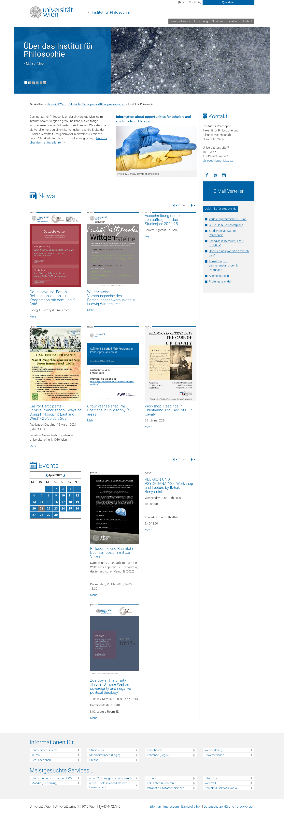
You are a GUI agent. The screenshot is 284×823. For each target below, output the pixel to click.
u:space (152, 778)
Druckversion (245, 806)
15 (48, 502)
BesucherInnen (41, 760)
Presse (93, 760)
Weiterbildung (213, 750)
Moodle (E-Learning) (44, 783)
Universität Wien (56, 104)
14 (41, 502)
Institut (247, 21)
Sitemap (155, 806)
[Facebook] (207, 175)
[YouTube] (215, 175)
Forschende (154, 750)
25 (70, 508)
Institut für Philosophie (111, 12)
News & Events (180, 21)
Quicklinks (228, 2)
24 (63, 508)
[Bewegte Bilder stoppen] (44, 82)
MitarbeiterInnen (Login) (104, 755)
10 (63, 495)
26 (77, 508)
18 (70, 502)
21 (41, 508)
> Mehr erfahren (34, 64)
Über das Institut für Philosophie (58, 50)
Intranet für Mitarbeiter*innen (165, 788)
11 (70, 495)
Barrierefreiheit (191, 806)
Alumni (36, 755)
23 (56, 508)
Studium (217, 21)
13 (34, 502)
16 (56, 502)
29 (48, 515)
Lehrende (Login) (158, 755)
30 (56, 515)
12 (77, 495)
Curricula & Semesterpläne (226, 225)
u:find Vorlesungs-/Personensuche (111, 778)
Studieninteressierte (44, 750)
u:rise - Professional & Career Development (108, 785)
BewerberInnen (214, 755)
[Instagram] (224, 175)
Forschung (201, 21)
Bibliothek (211, 778)
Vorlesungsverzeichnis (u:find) (228, 219)
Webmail (210, 783)
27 (34, 515)
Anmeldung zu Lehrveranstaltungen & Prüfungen (223, 266)
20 (34, 508)
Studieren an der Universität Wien (53, 778)
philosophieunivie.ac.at (218, 160)
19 (77, 502)
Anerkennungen (219, 276)
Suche (195, 2)
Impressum (171, 806)
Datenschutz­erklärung (219, 806)
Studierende (97, 750)
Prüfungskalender (220, 281)
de (182, 2)
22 (48, 508)
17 (63, 502)
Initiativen (233, 21)
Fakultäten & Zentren (160, 783)
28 (41, 515)
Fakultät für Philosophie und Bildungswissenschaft (96, 104)
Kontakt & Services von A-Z (222, 788)
